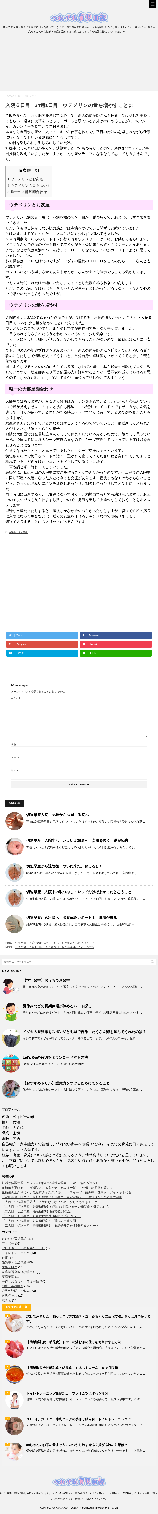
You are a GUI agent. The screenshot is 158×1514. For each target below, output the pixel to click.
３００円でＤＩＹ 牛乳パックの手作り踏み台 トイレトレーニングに (78, 1419)
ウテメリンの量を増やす (28, 185)
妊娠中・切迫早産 (18, 532)
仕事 (5, 1257)
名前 (13, 744)
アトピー (8, 1243)
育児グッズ (9, 1295)
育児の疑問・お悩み (16, 1291)
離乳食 (6, 1300)
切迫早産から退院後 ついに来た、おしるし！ (64, 866)
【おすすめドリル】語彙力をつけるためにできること (66, 1083)
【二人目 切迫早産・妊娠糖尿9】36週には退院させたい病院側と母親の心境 (55, 1206)
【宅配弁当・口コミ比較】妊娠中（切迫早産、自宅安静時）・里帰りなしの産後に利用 (62, 1197)
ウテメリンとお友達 (25, 179)
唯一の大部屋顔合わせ (27, 192)
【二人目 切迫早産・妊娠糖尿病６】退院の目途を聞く (40, 1221)
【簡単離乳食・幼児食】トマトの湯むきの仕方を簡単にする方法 (73, 1342)
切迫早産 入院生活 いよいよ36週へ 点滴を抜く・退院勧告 (77, 840)
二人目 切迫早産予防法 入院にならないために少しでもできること (49, 1202)
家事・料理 (9, 1267)
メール (15, 757)
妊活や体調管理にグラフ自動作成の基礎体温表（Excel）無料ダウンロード (53, 1183)
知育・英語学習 (12, 1286)
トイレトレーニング (16, 1253)
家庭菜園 (8, 1276)
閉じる (33, 170)
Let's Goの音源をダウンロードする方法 (55, 1057)
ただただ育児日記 (14, 1239)
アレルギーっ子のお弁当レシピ (23, 1248)
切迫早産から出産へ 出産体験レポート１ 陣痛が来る (71, 918)
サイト (15, 770)
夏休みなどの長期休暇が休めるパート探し (57, 1006)
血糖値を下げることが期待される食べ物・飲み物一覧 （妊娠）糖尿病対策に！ (57, 1187)
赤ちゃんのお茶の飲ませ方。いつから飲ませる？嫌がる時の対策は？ (77, 1445)
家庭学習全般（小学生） (19, 1272)
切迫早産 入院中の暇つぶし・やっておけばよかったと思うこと (79, 892)
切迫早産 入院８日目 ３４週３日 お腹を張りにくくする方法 (54, 947)
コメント (16, 697)
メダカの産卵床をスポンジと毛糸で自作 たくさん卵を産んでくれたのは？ (84, 1032)
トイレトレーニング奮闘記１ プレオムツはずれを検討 (67, 1393)
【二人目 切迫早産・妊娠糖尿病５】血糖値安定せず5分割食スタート (50, 1225)
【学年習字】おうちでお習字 (46, 980)
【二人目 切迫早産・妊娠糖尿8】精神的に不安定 (36, 1211)
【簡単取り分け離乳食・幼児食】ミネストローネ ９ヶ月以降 (72, 1368)
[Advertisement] (79, 63)
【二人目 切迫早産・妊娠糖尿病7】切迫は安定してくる (41, 1216)
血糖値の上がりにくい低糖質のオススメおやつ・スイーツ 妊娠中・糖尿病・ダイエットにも (66, 1192)
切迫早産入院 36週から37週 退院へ (57, 815)
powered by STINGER (107, 1508)
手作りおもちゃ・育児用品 (20, 1281)
